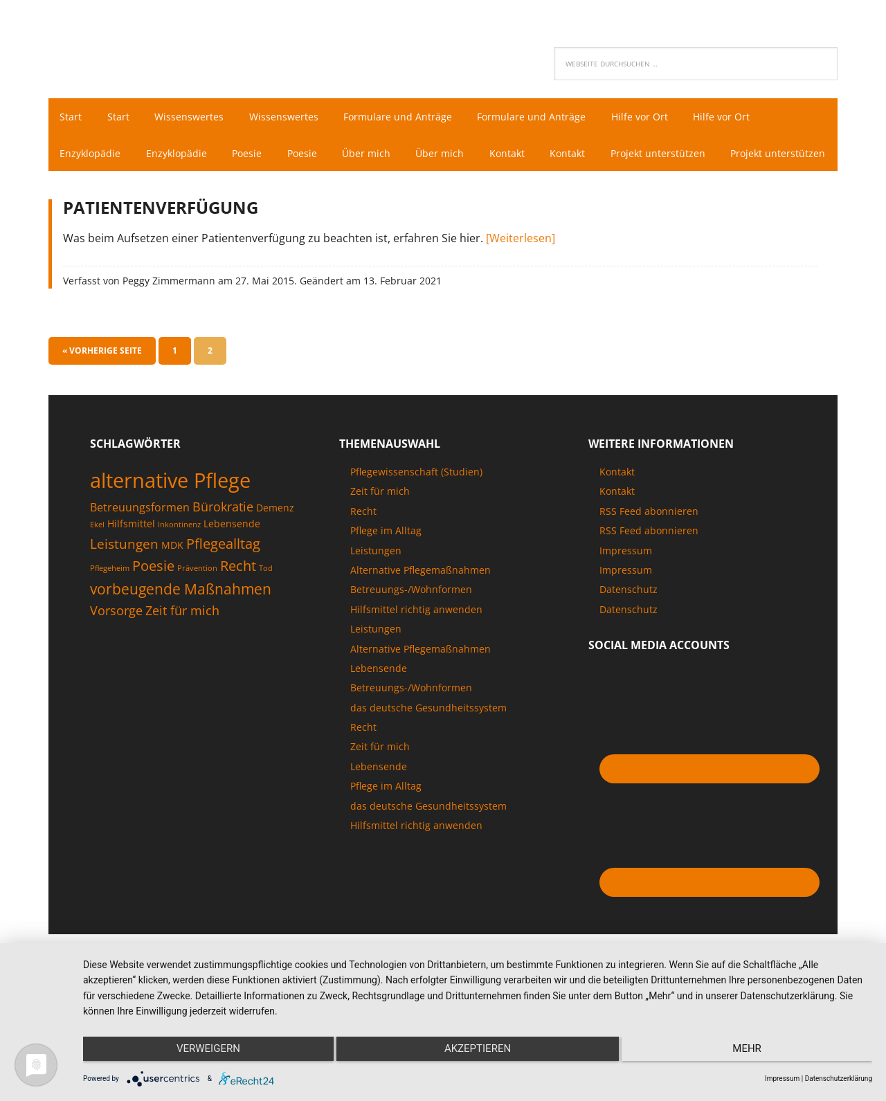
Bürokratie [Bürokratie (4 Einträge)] (222, 543)
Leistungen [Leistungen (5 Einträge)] (124, 581)
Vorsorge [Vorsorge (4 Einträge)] (116, 647)
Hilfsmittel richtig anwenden (416, 646)
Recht (363, 547)
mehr (754, 1053)
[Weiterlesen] (520, 274)
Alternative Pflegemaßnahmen (420, 606)
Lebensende (378, 704)
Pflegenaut (138, 45)
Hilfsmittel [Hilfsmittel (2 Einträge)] (131, 560)
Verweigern (201, 1053)
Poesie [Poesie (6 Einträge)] (153, 602)
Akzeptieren (477, 1053)
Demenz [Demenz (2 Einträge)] (275, 544)
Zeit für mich (380, 527)
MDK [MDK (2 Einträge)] (172, 581)
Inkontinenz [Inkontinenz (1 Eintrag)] (179, 561)
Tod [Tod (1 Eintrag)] (266, 605)
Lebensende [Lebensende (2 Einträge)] (232, 560)
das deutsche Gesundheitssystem (428, 744)
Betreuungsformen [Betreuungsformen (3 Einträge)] (140, 544)
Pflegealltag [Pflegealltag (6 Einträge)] (223, 580)
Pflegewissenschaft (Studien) (416, 508)
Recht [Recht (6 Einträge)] (238, 602)
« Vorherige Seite (102, 387)
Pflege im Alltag (386, 567)
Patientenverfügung (160, 244)
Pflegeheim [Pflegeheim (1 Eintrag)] (109, 605)
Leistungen (375, 587)
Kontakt (617, 508)
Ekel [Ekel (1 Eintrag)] (97, 561)
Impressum (625, 587)
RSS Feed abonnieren (648, 547)
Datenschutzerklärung (838, 1078)
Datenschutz (628, 626)
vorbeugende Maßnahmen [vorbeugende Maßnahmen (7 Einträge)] (180, 625)
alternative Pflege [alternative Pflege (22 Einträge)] (170, 517)
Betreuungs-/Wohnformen (411, 626)
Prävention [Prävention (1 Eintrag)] (197, 605)
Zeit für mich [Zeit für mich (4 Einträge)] (182, 647)
